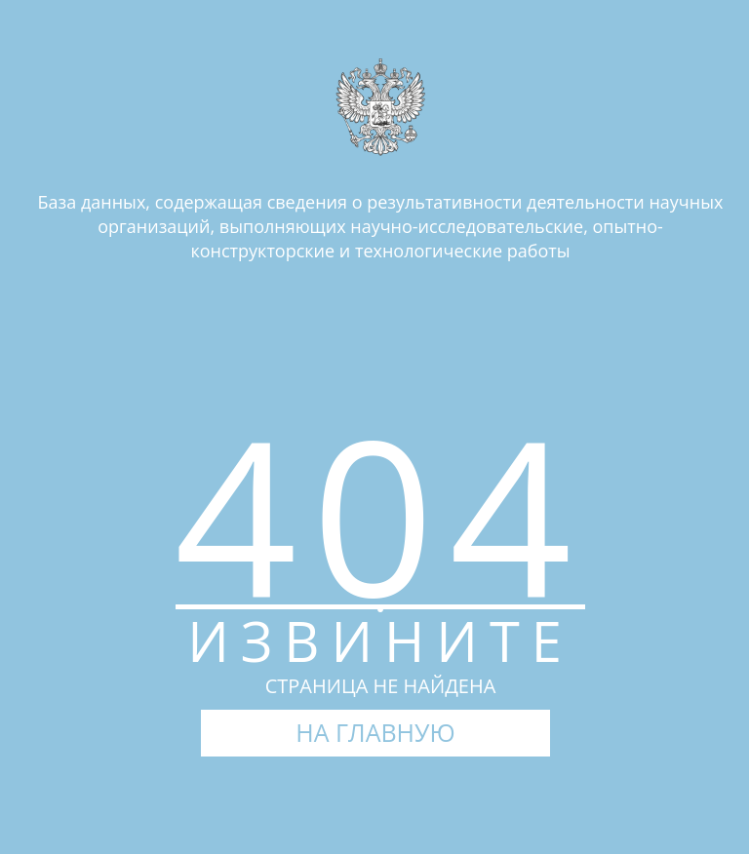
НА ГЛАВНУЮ (375, 732)
